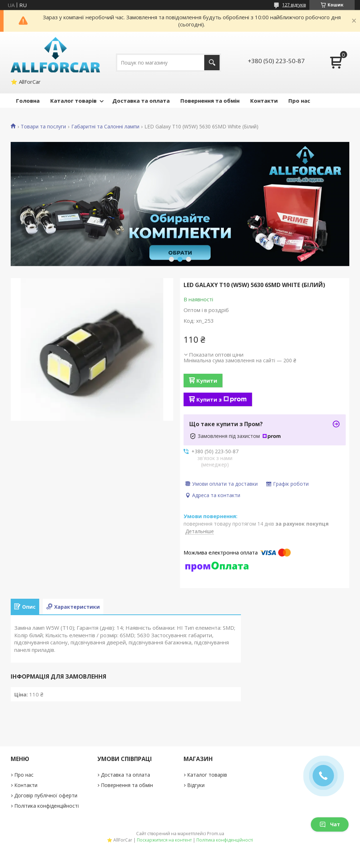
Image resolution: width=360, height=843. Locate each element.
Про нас (299, 100)
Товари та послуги (43, 126)
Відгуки (196, 785)
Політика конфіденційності (46, 805)
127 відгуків (294, 5)
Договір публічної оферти (45, 795)
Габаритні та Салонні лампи (105, 126)
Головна (28, 100)
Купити (206, 380)
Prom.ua (215, 834)
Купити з (221, 399)
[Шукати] (212, 62)
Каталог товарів (73, 100)
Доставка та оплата (141, 100)
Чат (329, 824)
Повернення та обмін (210, 100)
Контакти (264, 100)
